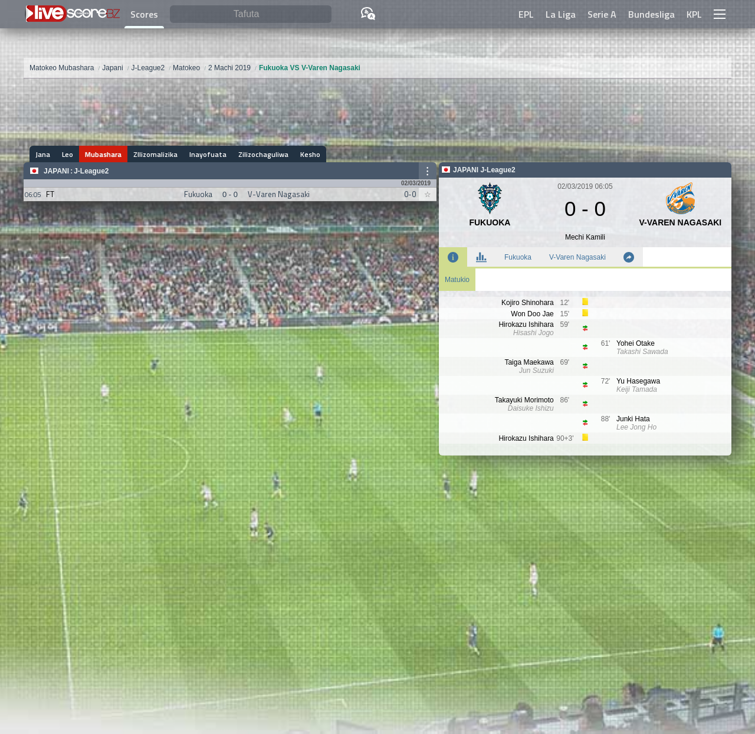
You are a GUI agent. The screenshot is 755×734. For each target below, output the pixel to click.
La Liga (561, 14)
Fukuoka (517, 257)
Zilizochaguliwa (263, 154)
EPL (526, 14)
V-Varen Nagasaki (577, 257)
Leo (67, 154)
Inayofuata (207, 154)
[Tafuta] (250, 14)
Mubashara (103, 154)
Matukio (457, 280)
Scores (144, 14)
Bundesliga (651, 14)
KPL (694, 14)
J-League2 (91, 171)
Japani (56, 171)
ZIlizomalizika (155, 154)
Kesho (310, 154)
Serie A (601, 14)
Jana (42, 154)
